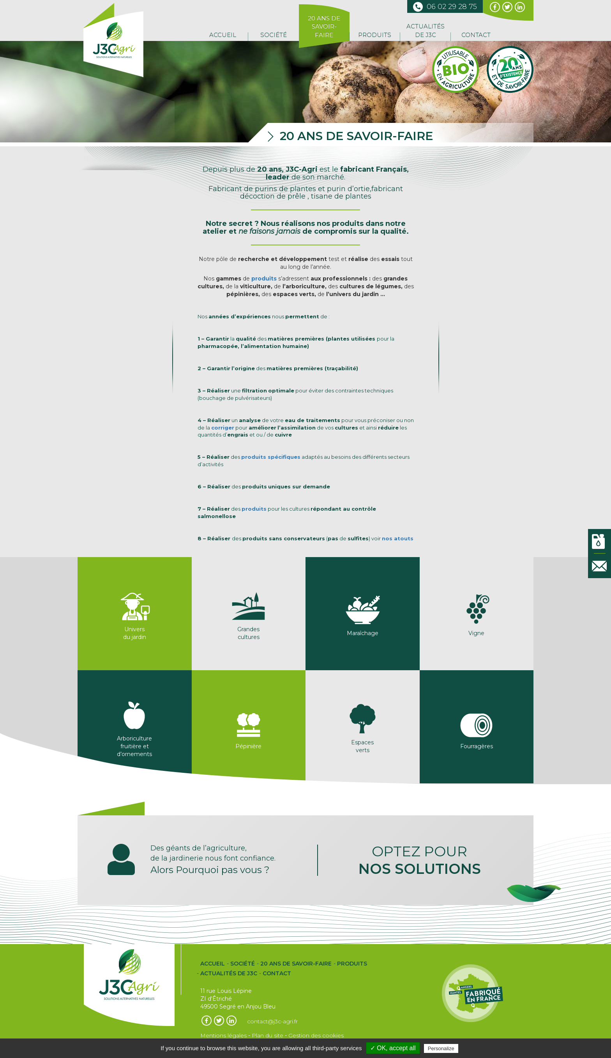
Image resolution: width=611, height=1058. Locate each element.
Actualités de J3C (425, 30)
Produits (374, 35)
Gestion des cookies (316, 1035)
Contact (476, 35)
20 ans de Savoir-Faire (324, 26)
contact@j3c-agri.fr (272, 1021)
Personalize (441, 1048)
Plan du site (267, 1035)
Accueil (222, 35)
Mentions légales (223, 1035)
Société (273, 35)
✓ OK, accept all (393, 1048)
